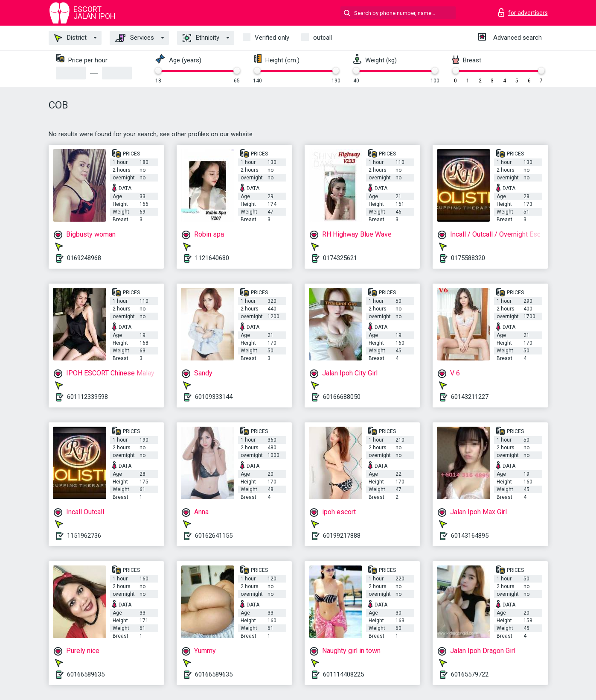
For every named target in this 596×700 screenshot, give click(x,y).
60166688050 (342, 397)
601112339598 (87, 397)
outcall (322, 37)
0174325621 (340, 258)
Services (134, 38)
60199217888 (342, 535)
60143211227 (469, 397)
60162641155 (214, 535)
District (70, 38)
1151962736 (84, 535)
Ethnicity (201, 38)
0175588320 (468, 258)
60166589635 (86, 674)
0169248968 (84, 258)
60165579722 (469, 674)
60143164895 (469, 535)
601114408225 (343, 674)
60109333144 (214, 397)
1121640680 (212, 258)
